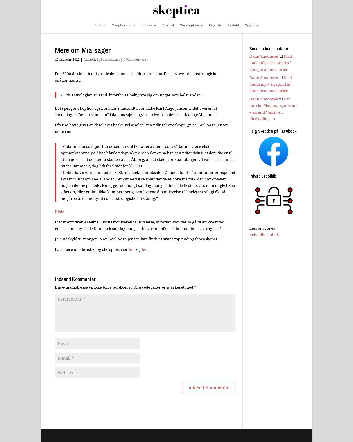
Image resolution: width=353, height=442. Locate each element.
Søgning (252, 25)
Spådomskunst (108, 59)
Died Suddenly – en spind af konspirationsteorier (270, 63)
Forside (100, 25)
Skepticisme (121, 25)
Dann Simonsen (263, 56)
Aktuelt (89, 59)
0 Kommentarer (136, 59)
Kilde (59, 211)
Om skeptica (189, 25)
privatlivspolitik (264, 234)
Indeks (147, 25)
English (215, 25)
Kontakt (233, 25)
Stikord (168, 25)
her (132, 249)
